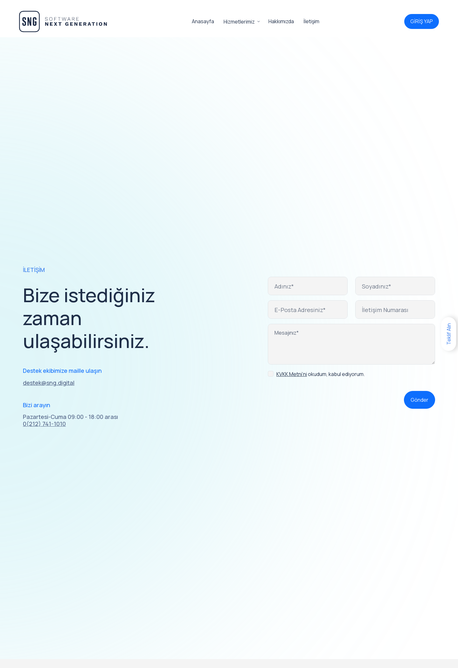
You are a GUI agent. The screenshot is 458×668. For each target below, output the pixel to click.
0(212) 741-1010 (44, 424)
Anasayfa (203, 21)
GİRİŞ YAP (421, 21)
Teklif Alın (448, 334)
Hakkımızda (281, 21)
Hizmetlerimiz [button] (239, 21)
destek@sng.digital (48, 382)
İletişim (311, 21)
